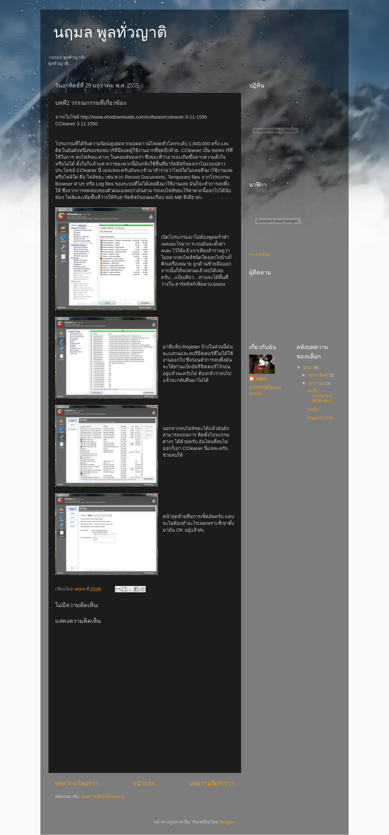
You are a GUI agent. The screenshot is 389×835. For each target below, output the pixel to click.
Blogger (227, 822)
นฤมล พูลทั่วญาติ (110, 32)
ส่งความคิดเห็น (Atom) (103, 796)
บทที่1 (312, 409)
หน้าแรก (144, 783)
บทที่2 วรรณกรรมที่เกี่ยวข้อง (320, 395)
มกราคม (317, 383)
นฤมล (260, 378)
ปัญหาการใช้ (319, 418)
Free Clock (259, 254)
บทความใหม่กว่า (77, 783)
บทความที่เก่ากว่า (211, 783)
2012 (308, 367)
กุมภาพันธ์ (318, 375)
